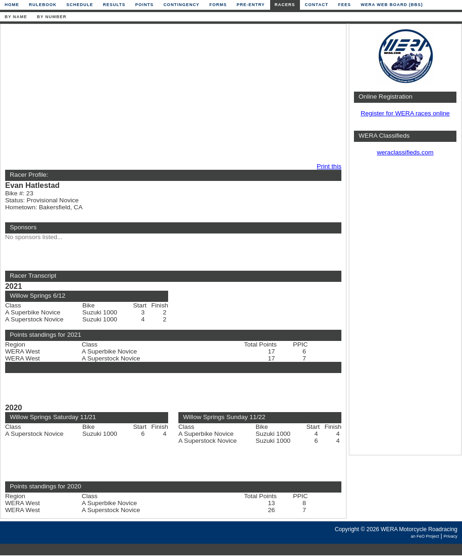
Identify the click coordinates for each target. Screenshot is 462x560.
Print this (329, 166)
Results (114, 4)
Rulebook (43, 4)
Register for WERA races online (404, 113)
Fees (344, 4)
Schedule (80, 4)
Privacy (450, 536)
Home (12, 4)
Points (144, 4)
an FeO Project (425, 536)
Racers (285, 4)
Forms (218, 4)
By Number (51, 16)
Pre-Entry (251, 4)
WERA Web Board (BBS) (391, 4)
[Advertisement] (133, 94)
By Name (16, 16)
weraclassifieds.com (405, 152)
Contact (316, 4)
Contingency (181, 4)
